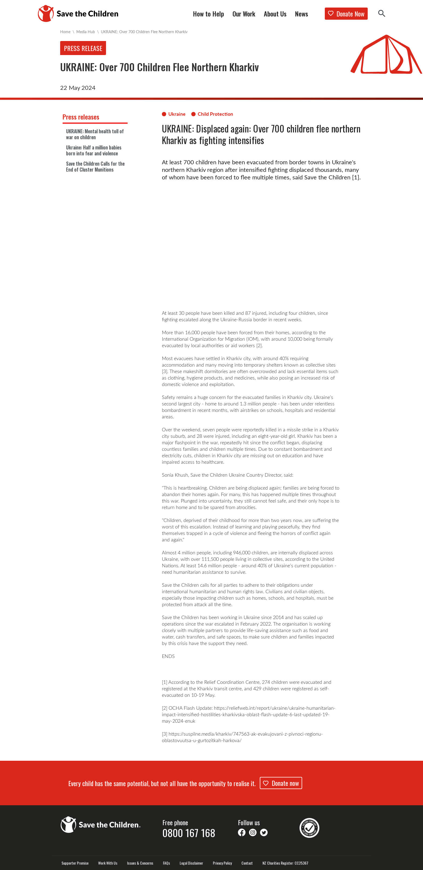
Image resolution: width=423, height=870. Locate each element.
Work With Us (107, 863)
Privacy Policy (222, 863)
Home (65, 31)
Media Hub (85, 31)
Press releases (81, 116)
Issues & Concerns (140, 863)
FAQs (166, 863)
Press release (83, 48)
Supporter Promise (75, 863)
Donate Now (346, 13)
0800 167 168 (188, 832)
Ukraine (177, 114)
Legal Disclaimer (191, 863)
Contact (247, 863)
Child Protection (215, 114)
